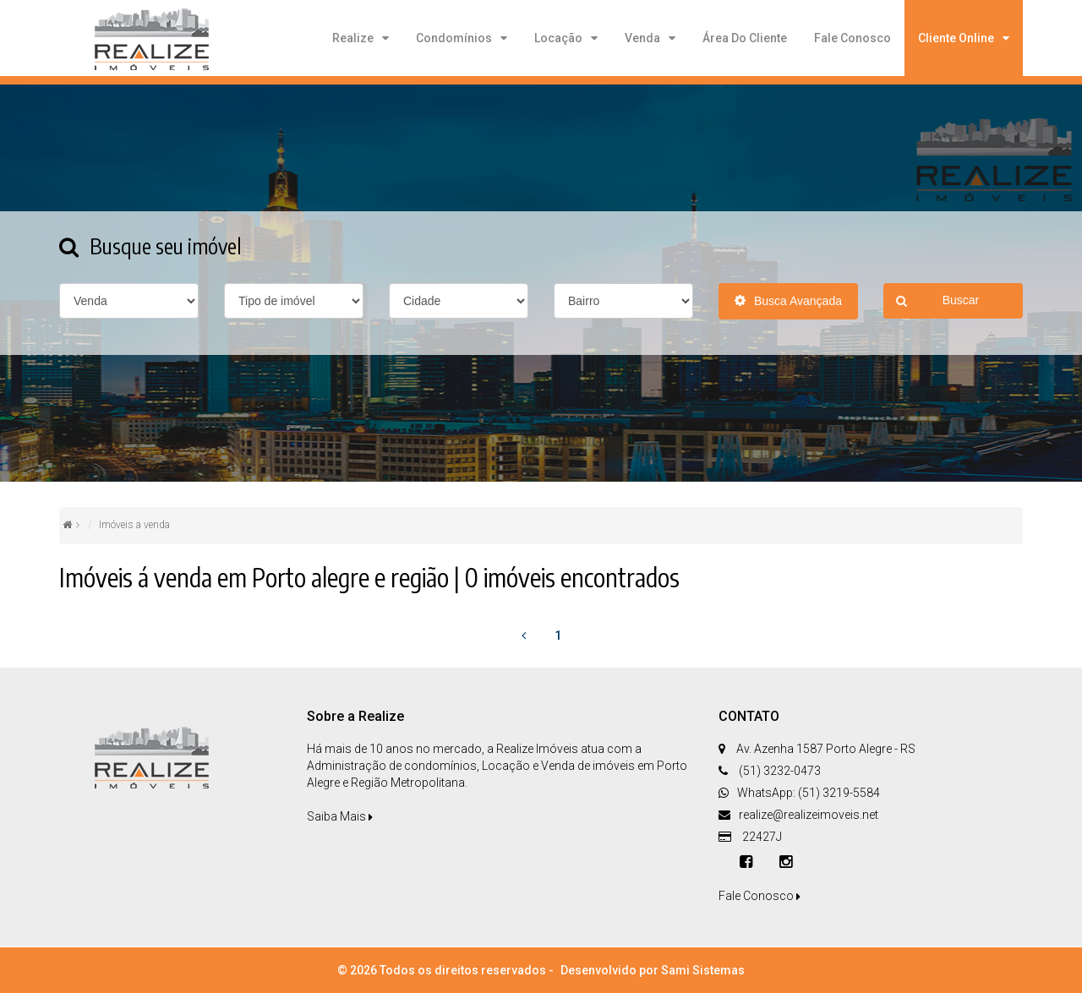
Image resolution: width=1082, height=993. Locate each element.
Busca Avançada (788, 300)
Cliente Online (956, 38)
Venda (642, 38)
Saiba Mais (340, 816)
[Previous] (523, 635)
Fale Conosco (852, 38)
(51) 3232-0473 (778, 770)
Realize (353, 38)
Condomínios (454, 38)
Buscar (937, 300)
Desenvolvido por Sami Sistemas (652, 970)
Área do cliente (744, 38)
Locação (558, 38)
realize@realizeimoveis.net (808, 814)
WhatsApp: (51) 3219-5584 (808, 792)
